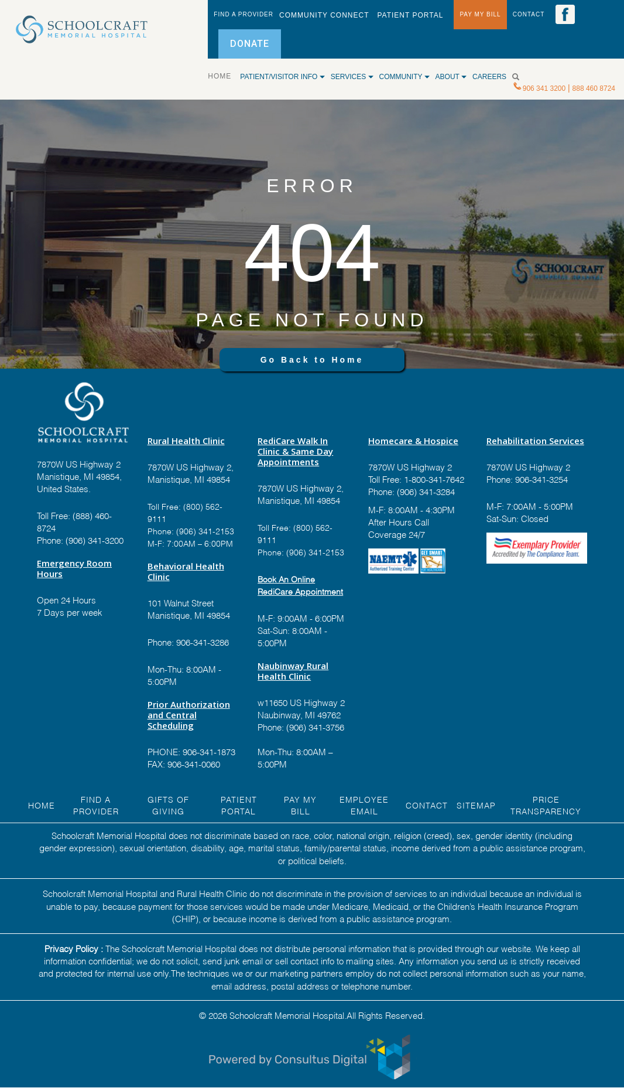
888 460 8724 (593, 88)
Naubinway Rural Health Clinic (293, 671)
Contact (427, 805)
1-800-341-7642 (433, 478)
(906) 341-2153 (204, 530)
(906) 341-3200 (95, 539)
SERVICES (352, 77)
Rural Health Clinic (186, 440)
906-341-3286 (202, 641)
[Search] (520, 77)
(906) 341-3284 (425, 491)
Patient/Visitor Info (282, 77)
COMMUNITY (404, 77)
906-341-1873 (209, 751)
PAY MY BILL (480, 14)
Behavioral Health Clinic (186, 571)
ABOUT (451, 77)
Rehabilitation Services (535, 440)
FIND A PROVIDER (243, 14)
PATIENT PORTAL (410, 15)
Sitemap (476, 805)
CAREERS (489, 77)
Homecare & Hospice (413, 440)
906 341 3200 (544, 88)
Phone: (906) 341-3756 (301, 726)
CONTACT (529, 14)
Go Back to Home (312, 359)
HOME (224, 75)
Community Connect (324, 15)
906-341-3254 (540, 478)
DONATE (249, 43)
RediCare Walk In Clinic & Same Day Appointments (295, 451)
